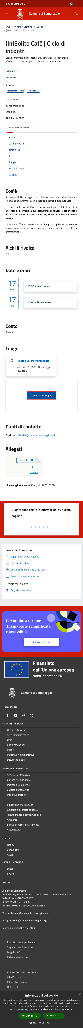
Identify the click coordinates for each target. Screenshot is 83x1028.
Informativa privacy (17, 982)
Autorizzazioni (14, 829)
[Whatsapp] (31, 715)
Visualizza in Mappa (41, 395)
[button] (41, 1022)
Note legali (12, 987)
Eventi (40, 27)
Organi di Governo (16, 730)
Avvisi (10, 855)
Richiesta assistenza (17, 957)
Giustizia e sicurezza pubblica (22, 810)
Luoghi (10, 868)
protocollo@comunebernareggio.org (27, 920)
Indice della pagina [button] (19, 127)
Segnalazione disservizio (20, 947)
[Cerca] (76, 14)
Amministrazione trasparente (22, 972)
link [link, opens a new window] (71, 1009)
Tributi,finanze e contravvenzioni (24, 815)
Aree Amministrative (18, 735)
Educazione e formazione (20, 805)
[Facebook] (7, 715)
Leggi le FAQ (13, 952)
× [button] (79, 994)
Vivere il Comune (23, 27)
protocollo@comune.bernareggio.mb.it (28, 913)
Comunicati (13, 850)
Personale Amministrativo (20, 755)
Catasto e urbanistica (18, 790)
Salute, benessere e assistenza (23, 824)
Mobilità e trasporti (17, 795)
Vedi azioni (14, 77)
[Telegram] (23, 715)
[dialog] (41, 1009)
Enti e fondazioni (16, 745)
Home (7, 27)
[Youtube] (15, 715)
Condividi (13, 71)
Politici (10, 750)
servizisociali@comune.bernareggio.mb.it (34, 435)
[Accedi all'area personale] (71, 4)
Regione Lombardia (15, 4)
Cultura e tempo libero (19, 780)
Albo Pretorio (14, 977)
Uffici (9, 740)
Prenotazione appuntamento (22, 942)
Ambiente (12, 820)
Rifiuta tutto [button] (54, 1015)
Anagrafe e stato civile (19, 775)
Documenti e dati (16, 760)
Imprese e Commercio (18, 785)
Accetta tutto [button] (29, 1016)
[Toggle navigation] (6, 13)
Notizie (11, 845)
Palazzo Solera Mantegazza (33, 361)
